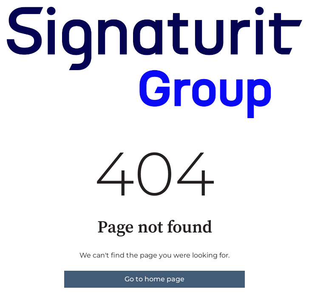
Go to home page (154, 279)
